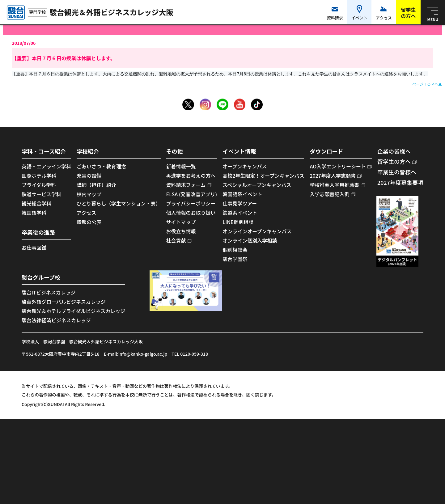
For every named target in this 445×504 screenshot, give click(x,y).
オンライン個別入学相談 (249, 240)
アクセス (86, 212)
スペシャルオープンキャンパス (256, 184)
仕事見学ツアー (239, 203)
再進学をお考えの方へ (191, 175)
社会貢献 (176, 240)
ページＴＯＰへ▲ (427, 84)
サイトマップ (181, 222)
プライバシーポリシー (191, 203)
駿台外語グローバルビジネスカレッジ (64, 301)
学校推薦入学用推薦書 (334, 184)
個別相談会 (234, 249)
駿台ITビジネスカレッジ (49, 292)
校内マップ (89, 194)
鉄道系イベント (239, 212)
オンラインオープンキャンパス (256, 231)
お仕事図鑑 (34, 247)
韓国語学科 (34, 212)
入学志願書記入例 (329, 194)
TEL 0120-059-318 (190, 354)
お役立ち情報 (181, 231)
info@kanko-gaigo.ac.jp (142, 354)
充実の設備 (89, 175)
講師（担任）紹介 (96, 184)
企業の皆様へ (394, 151)
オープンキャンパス (244, 166)
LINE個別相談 (237, 222)
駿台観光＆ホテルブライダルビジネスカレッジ (73, 311)
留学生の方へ (394, 161)
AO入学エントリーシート (338, 166)
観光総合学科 (36, 203)
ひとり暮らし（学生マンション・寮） (119, 203)
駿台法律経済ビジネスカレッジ (56, 320)
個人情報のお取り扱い (191, 212)
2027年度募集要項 (400, 182)
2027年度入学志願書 (332, 175)
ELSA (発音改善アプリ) (191, 194)
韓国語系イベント (242, 194)
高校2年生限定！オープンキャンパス (263, 175)
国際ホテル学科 (39, 175)
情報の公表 (89, 222)
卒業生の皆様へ (396, 172)
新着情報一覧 (181, 166)
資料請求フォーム (186, 184)
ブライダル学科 (39, 184)
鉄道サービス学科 (41, 194)
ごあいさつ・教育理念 (101, 166)
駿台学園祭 (234, 259)
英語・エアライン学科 (46, 166)
